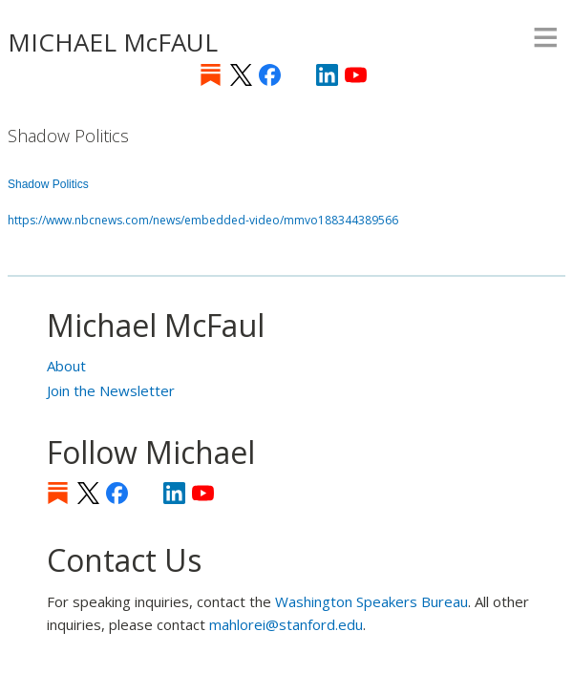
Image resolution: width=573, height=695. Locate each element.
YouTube (356, 75)
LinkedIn (327, 75)
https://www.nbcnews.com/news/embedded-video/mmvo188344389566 (203, 220)
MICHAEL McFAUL (113, 42)
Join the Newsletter (111, 390)
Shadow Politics (48, 184)
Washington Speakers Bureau (371, 601)
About (66, 365)
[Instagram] (298, 75)
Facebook (270, 75)
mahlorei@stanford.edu (286, 624)
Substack (211, 75)
